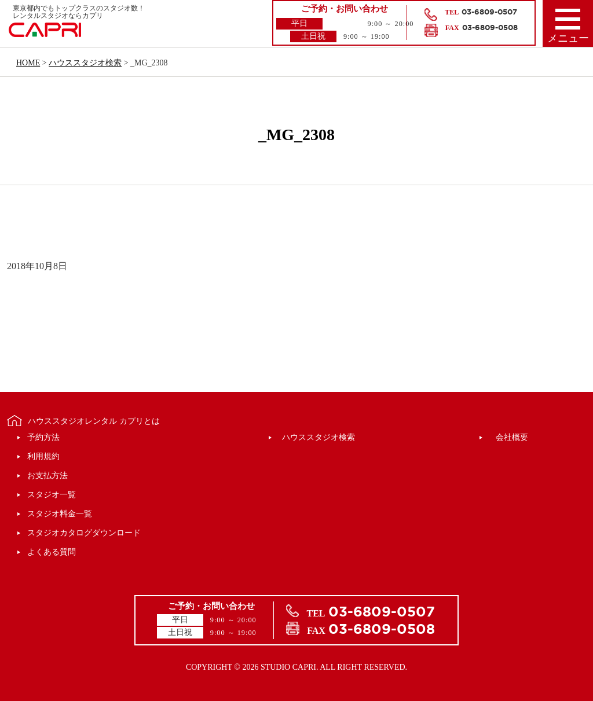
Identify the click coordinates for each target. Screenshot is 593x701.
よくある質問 (51, 552)
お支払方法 (47, 475)
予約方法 (43, 437)
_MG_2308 (296, 135)
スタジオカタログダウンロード (84, 532)
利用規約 (43, 456)
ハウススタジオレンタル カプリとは (94, 421)
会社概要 (512, 437)
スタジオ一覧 (51, 494)
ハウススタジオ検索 (318, 437)
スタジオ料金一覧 (59, 513)
